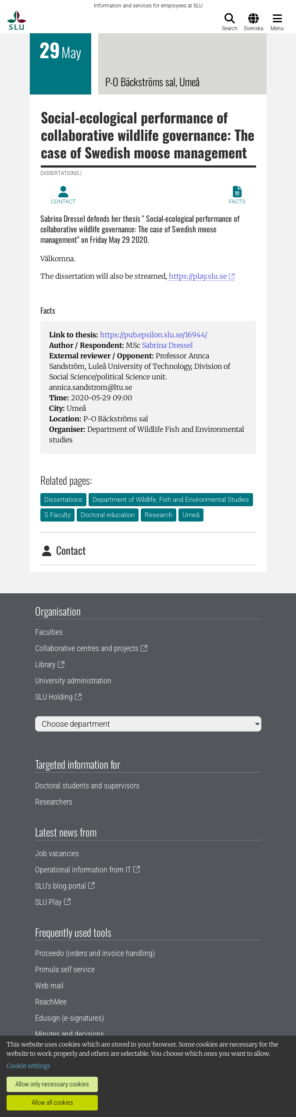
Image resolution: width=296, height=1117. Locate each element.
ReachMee (51, 1001)
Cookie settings (28, 1066)
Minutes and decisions (69, 1034)
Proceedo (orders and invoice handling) (95, 953)
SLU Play (48, 902)
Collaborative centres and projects (87, 648)
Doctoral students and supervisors (87, 785)
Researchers (53, 801)
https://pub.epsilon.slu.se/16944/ (153, 334)
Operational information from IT (83, 869)
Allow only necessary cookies (52, 1084)
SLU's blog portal (60, 885)
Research (158, 515)
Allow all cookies (52, 1102)
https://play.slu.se (198, 276)
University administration (73, 680)
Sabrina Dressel (167, 345)
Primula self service (65, 969)
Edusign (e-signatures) (69, 1017)
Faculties (49, 632)
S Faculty (57, 515)
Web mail (49, 985)
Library (45, 664)
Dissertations (63, 500)
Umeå (191, 515)
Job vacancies (57, 853)
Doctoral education (108, 515)
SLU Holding (54, 696)
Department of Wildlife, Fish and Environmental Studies (171, 500)
